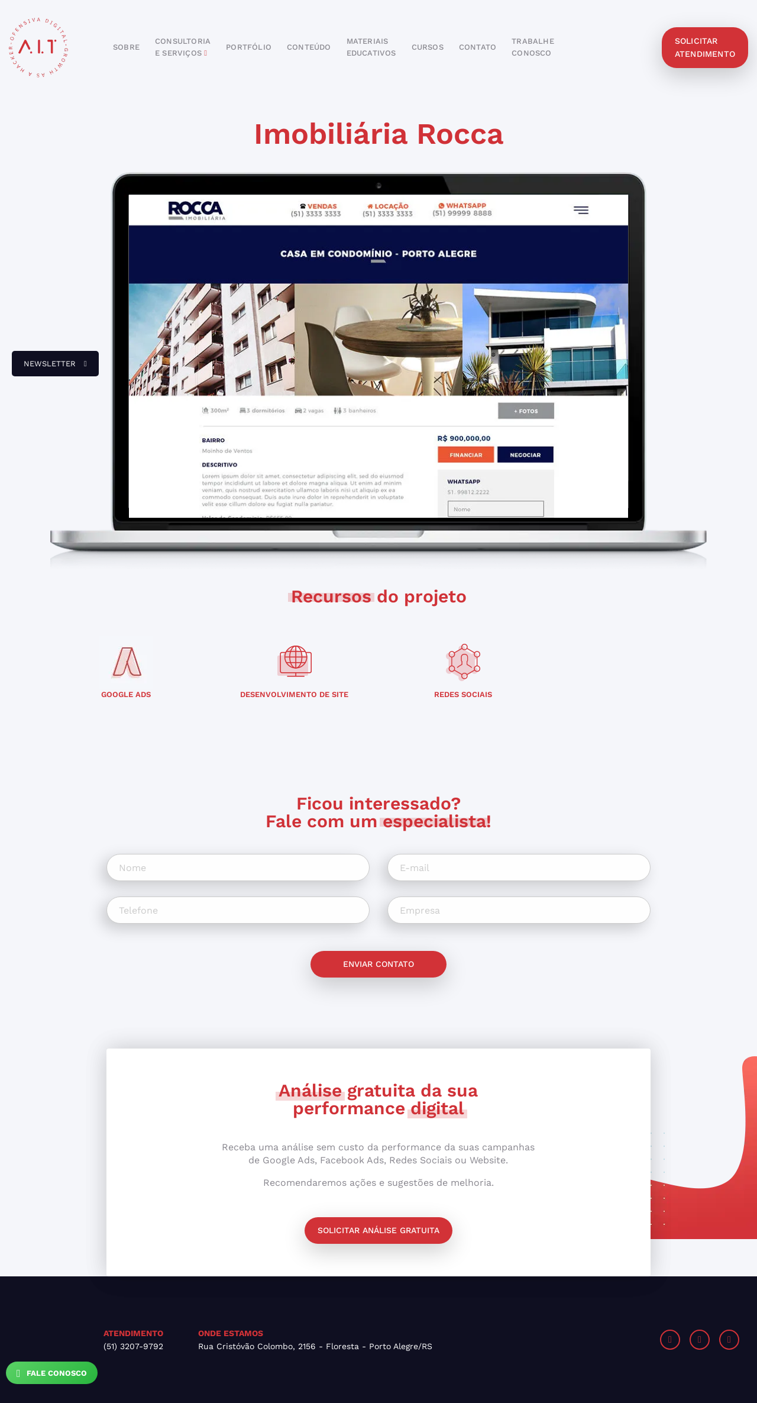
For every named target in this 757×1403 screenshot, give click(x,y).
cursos (428, 47)
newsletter (49, 368)
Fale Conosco (52, 1373)
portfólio (248, 47)
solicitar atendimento (705, 47)
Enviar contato (378, 964)
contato (477, 47)
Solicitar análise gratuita (378, 1230)
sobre (126, 47)
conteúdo (309, 47)
